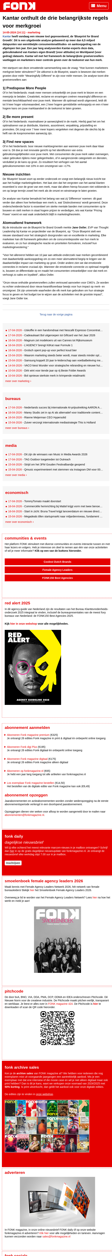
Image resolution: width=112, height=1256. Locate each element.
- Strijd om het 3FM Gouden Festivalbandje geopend (46, 464)
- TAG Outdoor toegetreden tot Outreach (39, 459)
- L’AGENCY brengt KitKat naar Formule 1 (40, 345)
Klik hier (44, 1233)
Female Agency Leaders (57, 569)
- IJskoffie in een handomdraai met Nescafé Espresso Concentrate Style (55, 330)
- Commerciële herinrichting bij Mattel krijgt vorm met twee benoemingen (55, 506)
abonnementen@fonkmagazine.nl (24, 814)
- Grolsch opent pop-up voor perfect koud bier (42, 350)
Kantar (7, 36)
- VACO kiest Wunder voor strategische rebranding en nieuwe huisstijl (55, 365)
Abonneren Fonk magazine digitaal (27, 758)
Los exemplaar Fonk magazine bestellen (30, 782)
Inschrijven (13, 862)
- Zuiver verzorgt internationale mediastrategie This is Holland (51, 422)
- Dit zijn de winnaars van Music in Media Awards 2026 (47, 454)
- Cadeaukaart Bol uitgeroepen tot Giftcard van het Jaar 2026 (51, 335)
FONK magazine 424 (60, 1003)
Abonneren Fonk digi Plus (22, 746)
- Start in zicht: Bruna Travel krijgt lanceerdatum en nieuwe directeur (55, 511)
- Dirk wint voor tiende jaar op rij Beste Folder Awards (47, 370)
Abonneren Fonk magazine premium (28, 734)
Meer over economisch (18, 521)
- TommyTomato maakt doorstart (34, 501)
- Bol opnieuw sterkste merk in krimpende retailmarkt (46, 375)
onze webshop (44, 1094)
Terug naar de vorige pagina (56, 314)
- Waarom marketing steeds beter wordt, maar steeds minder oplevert (55, 355)
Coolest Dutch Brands (57, 561)
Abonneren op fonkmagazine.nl (25, 770)
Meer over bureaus (16, 427)
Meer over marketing (17, 381)
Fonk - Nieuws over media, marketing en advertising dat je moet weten (21, 6)
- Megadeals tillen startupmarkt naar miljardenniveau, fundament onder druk (55, 516)
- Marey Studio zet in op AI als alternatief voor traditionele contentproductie (55, 412)
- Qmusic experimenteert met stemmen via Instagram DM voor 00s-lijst (55, 469)
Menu (102, 6)
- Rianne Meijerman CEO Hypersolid (37, 417)
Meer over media (15, 474)
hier (12, 850)
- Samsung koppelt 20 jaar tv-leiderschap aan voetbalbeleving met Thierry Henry (55, 360)
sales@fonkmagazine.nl (56, 1236)
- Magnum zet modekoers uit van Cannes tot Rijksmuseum (50, 340)
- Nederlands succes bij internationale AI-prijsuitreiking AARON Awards (55, 407)
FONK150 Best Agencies (57, 577)
